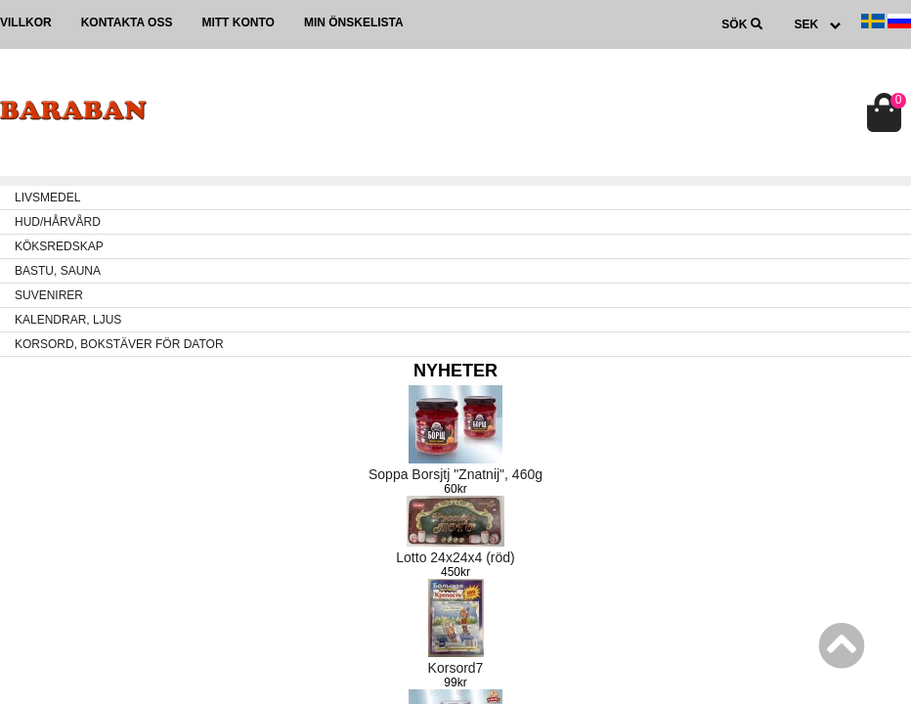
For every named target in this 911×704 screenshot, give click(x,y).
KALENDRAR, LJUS (68, 320)
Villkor (26, 22)
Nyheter (455, 370)
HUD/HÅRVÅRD (58, 222)
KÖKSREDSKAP (59, 246)
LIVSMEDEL (47, 197)
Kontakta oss (127, 22)
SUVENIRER (49, 295)
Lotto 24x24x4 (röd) (455, 557)
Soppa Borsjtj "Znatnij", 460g (455, 474)
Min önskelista (354, 22)
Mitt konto (237, 22)
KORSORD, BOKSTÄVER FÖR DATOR (119, 344)
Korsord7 (456, 668)
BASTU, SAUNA (58, 271)
